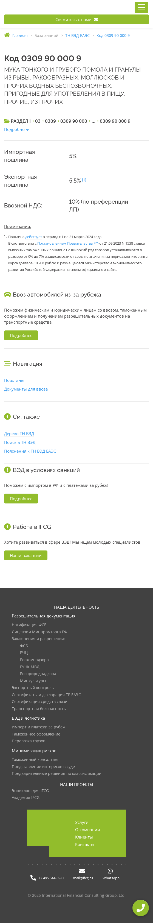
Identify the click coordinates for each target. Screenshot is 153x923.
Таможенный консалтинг (35, 759)
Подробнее (21, 335)
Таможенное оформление (36, 734)
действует (33, 237)
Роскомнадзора (34, 660)
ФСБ (24, 646)
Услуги (82, 822)
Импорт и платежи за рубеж (38, 727)
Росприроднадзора (38, 674)
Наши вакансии (26, 555)
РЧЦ (24, 653)
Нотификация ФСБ (29, 625)
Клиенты (84, 837)
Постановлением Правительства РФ (67, 243)
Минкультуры (33, 681)
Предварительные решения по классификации (56, 773)
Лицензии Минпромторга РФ (39, 632)
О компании (87, 829)
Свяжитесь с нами (76, 19)
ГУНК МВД (29, 667)
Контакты (84, 844)
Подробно (14, 129)
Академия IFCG (25, 797)
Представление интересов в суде (43, 766)
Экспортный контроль (33, 687)
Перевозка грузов (28, 741)
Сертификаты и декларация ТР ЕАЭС (46, 695)
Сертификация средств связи (39, 701)
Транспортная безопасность (39, 709)
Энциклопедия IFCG (30, 791)
